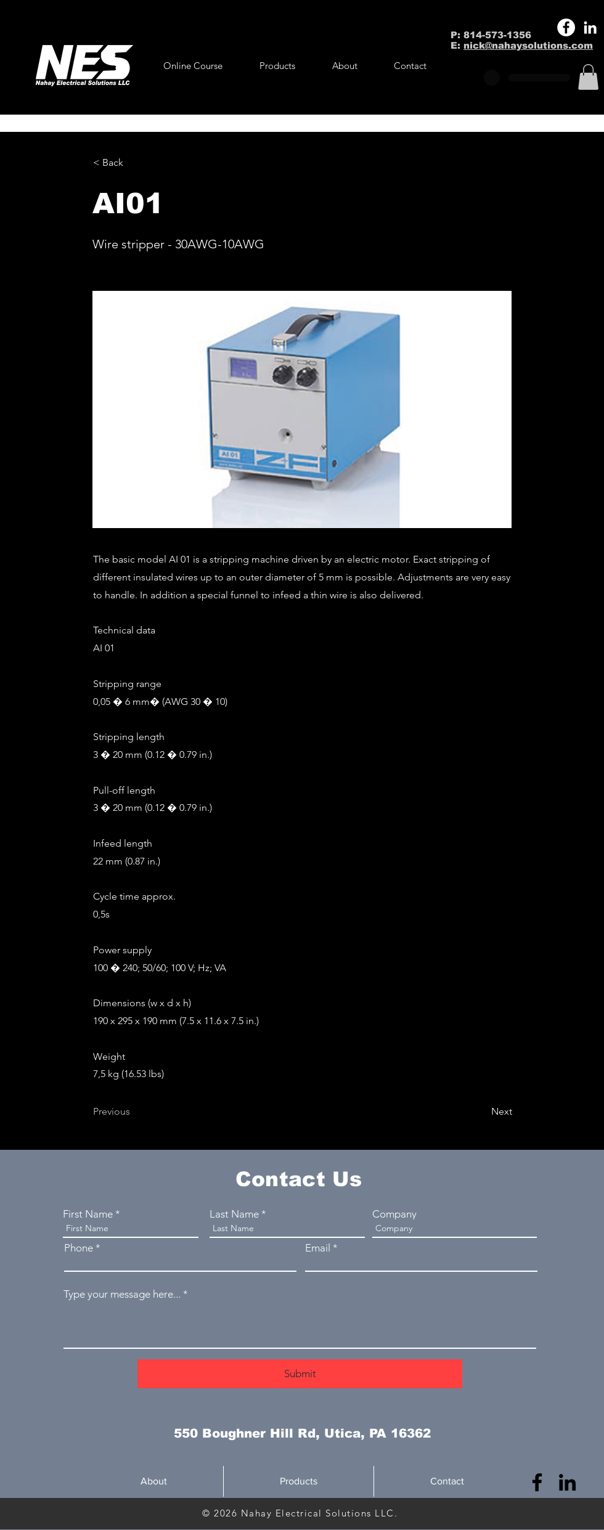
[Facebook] (566, 27)
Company (394, 1214)
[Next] (481, 1111)
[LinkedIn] (590, 27)
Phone (78, 1248)
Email (317, 1248)
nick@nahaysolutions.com (528, 45)
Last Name (234, 1214)
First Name (88, 1214)
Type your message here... (122, 1294)
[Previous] (133, 1111)
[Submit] (299, 1373)
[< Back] (133, 162)
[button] (277, 66)
